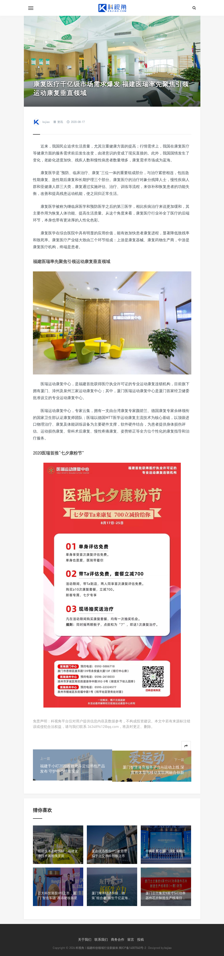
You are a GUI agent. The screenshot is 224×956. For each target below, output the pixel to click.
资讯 (60, 122)
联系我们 (101, 939)
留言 (130, 939)
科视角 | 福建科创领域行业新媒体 (97, 948)
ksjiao (46, 122)
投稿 (140, 939)
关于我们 (84, 939)
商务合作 (117, 939)
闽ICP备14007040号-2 (132, 948)
